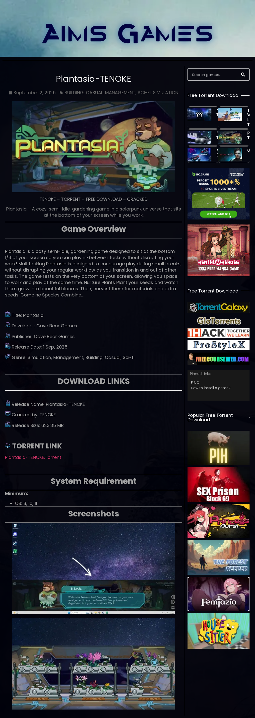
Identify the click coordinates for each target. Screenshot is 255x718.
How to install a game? (211, 387)
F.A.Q (195, 382)
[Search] (243, 74)
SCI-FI (144, 92)
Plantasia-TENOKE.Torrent (33, 457)
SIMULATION (165, 92)
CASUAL (94, 92)
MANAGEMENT (120, 92)
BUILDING (74, 92)
